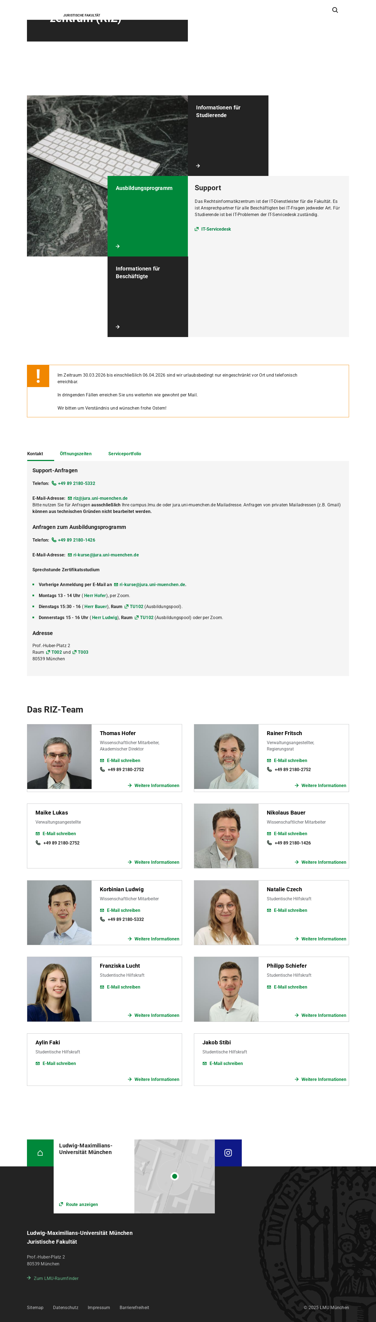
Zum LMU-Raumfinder (56, 1278)
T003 (83, 652)
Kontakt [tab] (35, 453)
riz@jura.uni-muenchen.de (100, 498)
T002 (56, 652)
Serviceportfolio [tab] (124, 453)
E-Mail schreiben (123, 760)
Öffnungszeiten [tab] (76, 453)
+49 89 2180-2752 (126, 769)
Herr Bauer (95, 606)
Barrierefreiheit (134, 1307)
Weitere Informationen (157, 785)
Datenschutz (65, 1307)
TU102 (136, 606)
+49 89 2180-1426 (76, 540)
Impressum (99, 1307)
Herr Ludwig (104, 617)
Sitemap (35, 1307)
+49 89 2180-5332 (76, 483)
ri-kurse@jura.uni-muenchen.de (106, 554)
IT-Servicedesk (216, 229)
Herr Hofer (95, 595)
